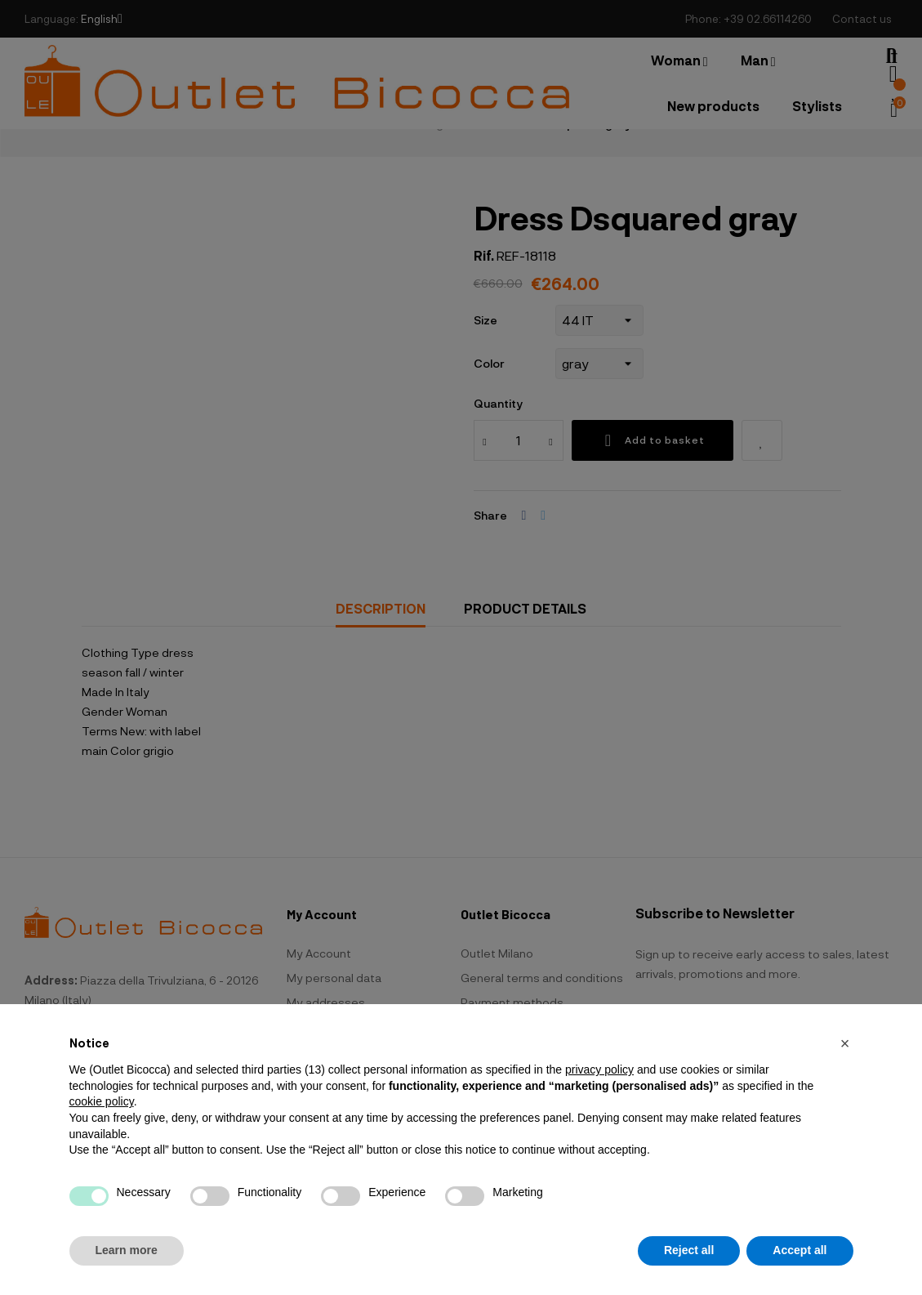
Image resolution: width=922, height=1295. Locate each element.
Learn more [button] (127, 1250)
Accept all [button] (799, 1250)
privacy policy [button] (599, 1069)
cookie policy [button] (101, 1101)
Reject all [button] (689, 1250)
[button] (845, 1043)
